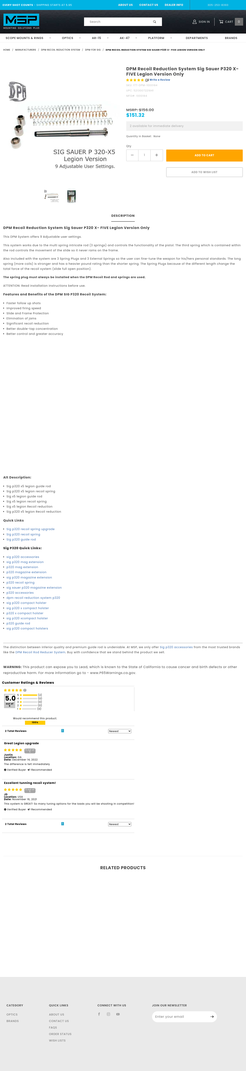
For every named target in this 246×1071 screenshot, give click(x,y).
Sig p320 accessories (176, 647)
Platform (160, 38)
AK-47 (128, 38)
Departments (197, 38)
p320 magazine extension (26, 572)
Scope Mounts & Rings (28, 38)
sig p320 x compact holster (27, 608)
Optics (71, 38)
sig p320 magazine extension (29, 577)
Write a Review (160, 79)
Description (123, 215)
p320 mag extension (22, 567)
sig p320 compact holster (26, 603)
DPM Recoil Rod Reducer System (40, 652)
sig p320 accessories (22, 557)
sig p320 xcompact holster (27, 618)
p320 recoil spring (20, 583)
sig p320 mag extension (25, 562)
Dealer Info (174, 5)
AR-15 (100, 38)
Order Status (60, 1034)
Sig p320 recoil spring (23, 534)
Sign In (201, 22)
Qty (129, 146)
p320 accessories (20, 593)
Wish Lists (57, 1040)
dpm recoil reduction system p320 (33, 598)
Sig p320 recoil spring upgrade (30, 529)
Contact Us (148, 5)
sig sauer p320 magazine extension (34, 588)
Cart (231, 21)
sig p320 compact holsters (27, 628)
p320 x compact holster (24, 613)
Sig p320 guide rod (21, 539)
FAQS (53, 1027)
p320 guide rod (18, 623)
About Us (125, 5)
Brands (231, 38)
